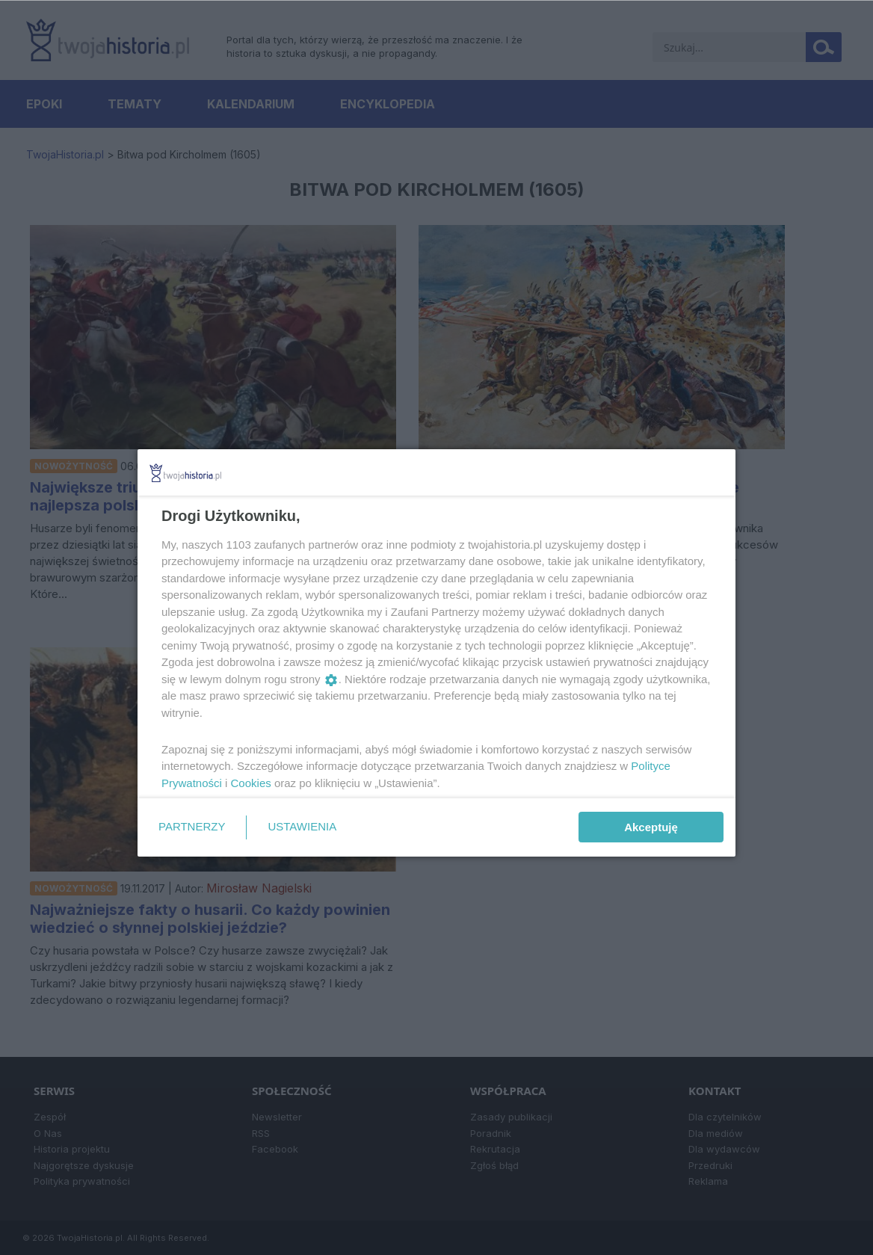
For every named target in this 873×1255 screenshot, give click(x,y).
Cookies (251, 783)
